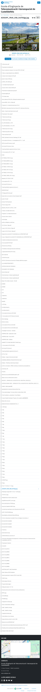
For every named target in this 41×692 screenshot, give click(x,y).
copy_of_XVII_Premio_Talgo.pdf (8, 228)
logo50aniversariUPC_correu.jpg (8, 500)
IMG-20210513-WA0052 (7, 526)
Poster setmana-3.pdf (6, 134)
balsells (3, 301)
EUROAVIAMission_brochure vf (8, 535)
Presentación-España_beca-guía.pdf (9, 90)
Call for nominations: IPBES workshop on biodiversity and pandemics (16, 365)
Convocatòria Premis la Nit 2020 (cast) (10, 327)
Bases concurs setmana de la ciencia (9, 377)
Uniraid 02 (4, 545)
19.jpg (3, 465)
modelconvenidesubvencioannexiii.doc (10, 239)
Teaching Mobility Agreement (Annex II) (10, 187)
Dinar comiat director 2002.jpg (8, 604)
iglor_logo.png (5, 254)
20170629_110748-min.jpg (7, 166)
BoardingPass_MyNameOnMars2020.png (10, 515)
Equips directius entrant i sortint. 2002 (9, 619)
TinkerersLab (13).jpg (6, 119)
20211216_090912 (5, 557)
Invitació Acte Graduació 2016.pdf (9, 75)
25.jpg (3, 483)
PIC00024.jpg (4, 598)
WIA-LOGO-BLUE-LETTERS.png (8, 503)
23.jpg (3, 471)
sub (3, 289)
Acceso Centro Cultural (7, 216)
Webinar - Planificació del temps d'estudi (10, 362)
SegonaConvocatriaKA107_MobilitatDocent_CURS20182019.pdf (15, 234)
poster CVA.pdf (5, 199)
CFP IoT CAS (4, 354)
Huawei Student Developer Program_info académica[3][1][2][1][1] (15, 398)
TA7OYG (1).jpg (5, 494)
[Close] (38, 2)
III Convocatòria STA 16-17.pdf (8, 152)
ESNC (3, 155)
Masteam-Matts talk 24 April (8, 630)
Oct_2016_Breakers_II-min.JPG (8, 125)
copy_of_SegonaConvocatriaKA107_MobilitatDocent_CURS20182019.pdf (17, 237)
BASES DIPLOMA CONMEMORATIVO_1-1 (10, 403)
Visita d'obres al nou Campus (8, 616)
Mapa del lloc (26, 688)
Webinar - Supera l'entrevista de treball (10, 357)
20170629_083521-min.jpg (7, 163)
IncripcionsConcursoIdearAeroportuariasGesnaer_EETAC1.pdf (15, 625)
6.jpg (3, 421)
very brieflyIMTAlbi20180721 (8, 263)
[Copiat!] (39, 17)
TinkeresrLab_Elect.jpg (6, 117)
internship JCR (5, 368)
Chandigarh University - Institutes (8, 330)
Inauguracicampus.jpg (6, 613)
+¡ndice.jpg (4, 406)
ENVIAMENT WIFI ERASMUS (8, 269)
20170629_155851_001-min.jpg (8, 175)
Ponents (3, 371)
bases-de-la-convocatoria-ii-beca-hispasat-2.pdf (11, 196)
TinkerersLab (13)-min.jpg (7, 128)
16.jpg (3, 453)
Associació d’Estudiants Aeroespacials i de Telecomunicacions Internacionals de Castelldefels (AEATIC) (18, 539)
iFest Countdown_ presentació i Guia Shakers (11, 395)
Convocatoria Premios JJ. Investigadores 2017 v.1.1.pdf (13, 140)
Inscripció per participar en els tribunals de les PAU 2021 (13, 509)
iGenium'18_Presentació (7, 201)
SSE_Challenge (5, 319)
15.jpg (3, 450)
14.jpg (3, 447)
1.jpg (3, 436)
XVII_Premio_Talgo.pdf (6, 225)
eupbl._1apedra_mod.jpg (7, 607)
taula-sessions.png (6, 532)
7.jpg (3, 424)
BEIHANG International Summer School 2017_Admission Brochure (15, 108)
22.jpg (3, 468)
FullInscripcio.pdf (5, 64)
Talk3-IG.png (4, 578)
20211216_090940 (5, 551)
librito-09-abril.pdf (5, 272)
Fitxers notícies (6, 15)
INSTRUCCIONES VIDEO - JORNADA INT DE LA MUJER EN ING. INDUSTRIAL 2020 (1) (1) (20, 383)
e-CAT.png (4, 304)
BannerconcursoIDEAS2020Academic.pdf (10, 374)
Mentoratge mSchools (6, 581)
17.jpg (3, 459)
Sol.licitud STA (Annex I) (7, 184)
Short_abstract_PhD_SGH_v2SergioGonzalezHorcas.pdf (13, 99)
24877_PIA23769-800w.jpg (7, 512)
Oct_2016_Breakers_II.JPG (7, 122)
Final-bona (4, 529)
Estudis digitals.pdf (6, 93)
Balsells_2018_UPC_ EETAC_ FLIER (9, 207)
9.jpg (3, 427)
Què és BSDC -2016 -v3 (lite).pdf (8, 102)
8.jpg (3, 433)
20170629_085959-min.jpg (7, 160)
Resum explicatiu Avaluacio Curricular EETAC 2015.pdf (13, 70)
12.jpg (3, 441)
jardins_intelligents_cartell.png (8, 222)
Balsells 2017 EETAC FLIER (7, 178)
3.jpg (3, 412)
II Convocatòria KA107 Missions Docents (10, 316)
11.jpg (3, 439)
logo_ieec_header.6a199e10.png (8, 506)
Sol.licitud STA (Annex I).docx (8, 146)
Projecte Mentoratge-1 (6, 584)
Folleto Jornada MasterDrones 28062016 (10, 73)
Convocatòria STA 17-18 (7, 181)
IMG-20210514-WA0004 (7, 521)
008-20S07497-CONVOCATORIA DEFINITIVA (11, 389)
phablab (3, 283)
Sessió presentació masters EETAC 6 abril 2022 (11, 575)
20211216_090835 (5, 563)
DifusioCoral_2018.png (6, 245)
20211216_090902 (5, 560)
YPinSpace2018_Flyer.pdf (7, 193)
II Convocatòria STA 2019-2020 (8, 345)
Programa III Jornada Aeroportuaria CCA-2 (10, 105)
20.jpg (3, 462)
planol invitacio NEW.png (7, 78)
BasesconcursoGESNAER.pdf (8, 622)
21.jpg (3, 474)
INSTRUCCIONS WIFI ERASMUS (8, 266)
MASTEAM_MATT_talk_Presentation (9, 569)
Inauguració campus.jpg (7, 601)
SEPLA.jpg (4, 592)
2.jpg (3, 409)
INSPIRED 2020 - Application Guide (9, 333)
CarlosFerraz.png (5, 257)
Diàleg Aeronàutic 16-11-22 (7, 587)
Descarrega (7, 58)
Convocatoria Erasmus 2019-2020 (9, 313)
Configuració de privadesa (31, 690)
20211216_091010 (5, 548)
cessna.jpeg (4, 219)
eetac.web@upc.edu (5, 673)
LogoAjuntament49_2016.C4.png (8, 251)
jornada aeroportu (5, 307)
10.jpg (3, 430)
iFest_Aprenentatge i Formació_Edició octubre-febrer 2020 (14, 392)
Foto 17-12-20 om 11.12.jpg (7, 485)
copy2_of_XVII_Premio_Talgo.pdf (8, 231)
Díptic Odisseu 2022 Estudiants (8, 572)
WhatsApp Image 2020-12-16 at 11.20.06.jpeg (11, 491)
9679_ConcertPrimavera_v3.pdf (8, 143)
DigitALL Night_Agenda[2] (7, 386)
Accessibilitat (34, 688)
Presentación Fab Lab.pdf (7, 114)
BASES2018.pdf (5, 190)
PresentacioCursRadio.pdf (7, 67)
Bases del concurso (6, 401)
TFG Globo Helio (5, 96)
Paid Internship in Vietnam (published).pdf (10, 275)
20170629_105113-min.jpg (7, 169)
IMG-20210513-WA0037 (7, 523)
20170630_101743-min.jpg (7, 172)
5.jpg (3, 418)
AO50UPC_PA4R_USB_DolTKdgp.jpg (20, 53)
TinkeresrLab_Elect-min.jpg (7, 131)
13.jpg (3, 444)
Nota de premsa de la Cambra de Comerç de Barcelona (13, 589)
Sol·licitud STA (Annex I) (7, 348)
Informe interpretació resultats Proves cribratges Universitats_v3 (15, 518)
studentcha (4, 295)
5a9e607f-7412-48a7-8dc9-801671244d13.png (11, 342)
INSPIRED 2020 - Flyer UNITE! (8, 336)
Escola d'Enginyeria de (18, 9)
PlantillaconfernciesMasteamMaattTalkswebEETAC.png (13, 627)
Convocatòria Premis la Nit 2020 (8, 324)
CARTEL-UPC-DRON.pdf (7, 81)
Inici (1, 15)
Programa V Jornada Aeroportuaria (9, 213)
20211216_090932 (5, 554)
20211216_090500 (5, 566)
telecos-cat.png (5, 321)
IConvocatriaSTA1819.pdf (7, 242)
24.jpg (3, 477)
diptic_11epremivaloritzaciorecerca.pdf (10, 111)
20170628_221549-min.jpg (7, 157)
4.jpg (3, 415)
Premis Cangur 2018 (6, 204)
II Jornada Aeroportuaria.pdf (8, 84)
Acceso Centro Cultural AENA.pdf (9, 87)
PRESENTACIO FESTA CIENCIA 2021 (9, 497)
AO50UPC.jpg (4, 480)
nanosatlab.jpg (5, 595)
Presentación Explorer (6, 543)
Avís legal (22, 690)
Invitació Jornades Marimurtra (8, 210)
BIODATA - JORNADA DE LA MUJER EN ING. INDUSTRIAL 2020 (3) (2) (16, 380)
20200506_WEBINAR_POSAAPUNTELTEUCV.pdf (11, 359)
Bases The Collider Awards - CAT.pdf (9, 281)
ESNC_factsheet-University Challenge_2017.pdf (11, 137)
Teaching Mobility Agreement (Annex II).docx (11, 149)
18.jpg (3, 456)
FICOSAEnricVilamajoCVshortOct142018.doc (11, 248)
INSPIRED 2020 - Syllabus (7, 339)
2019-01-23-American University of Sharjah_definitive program (14, 260)
